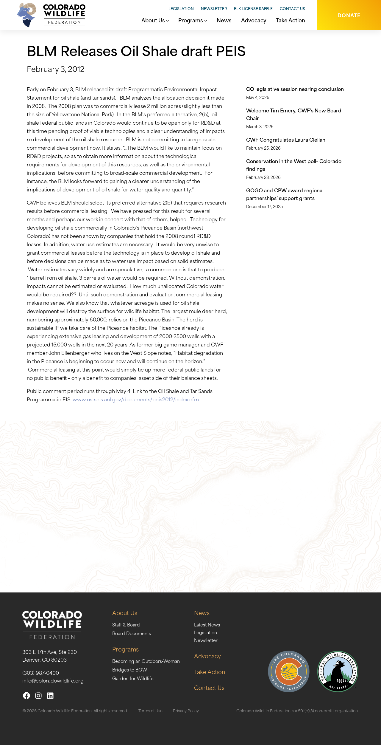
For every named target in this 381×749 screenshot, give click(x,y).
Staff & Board (127, 628)
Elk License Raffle (253, 8)
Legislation (181, 8)
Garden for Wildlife (135, 682)
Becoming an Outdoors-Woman (149, 664)
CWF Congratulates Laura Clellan (285, 139)
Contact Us (292, 8)
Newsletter (214, 8)
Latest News (216, 628)
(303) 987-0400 (40, 676)
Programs (126, 653)
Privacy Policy (186, 714)
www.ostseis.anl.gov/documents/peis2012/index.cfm (136, 399)
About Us (125, 616)
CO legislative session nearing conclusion (295, 88)
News (210, 616)
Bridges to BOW (131, 673)
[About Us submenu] (167, 19)
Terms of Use (150, 714)
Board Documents (133, 637)
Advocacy (216, 660)
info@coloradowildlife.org (53, 684)
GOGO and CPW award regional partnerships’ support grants (285, 194)
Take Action (218, 675)
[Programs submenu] (205, 19)
